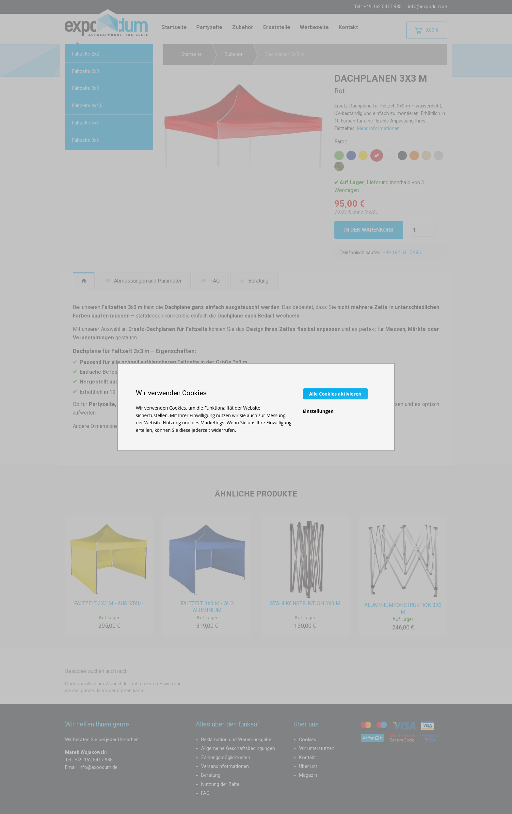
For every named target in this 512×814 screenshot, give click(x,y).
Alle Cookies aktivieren (335, 394)
